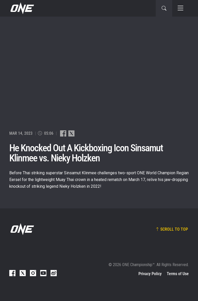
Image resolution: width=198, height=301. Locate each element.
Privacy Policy (150, 273)
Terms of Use (178, 273)
